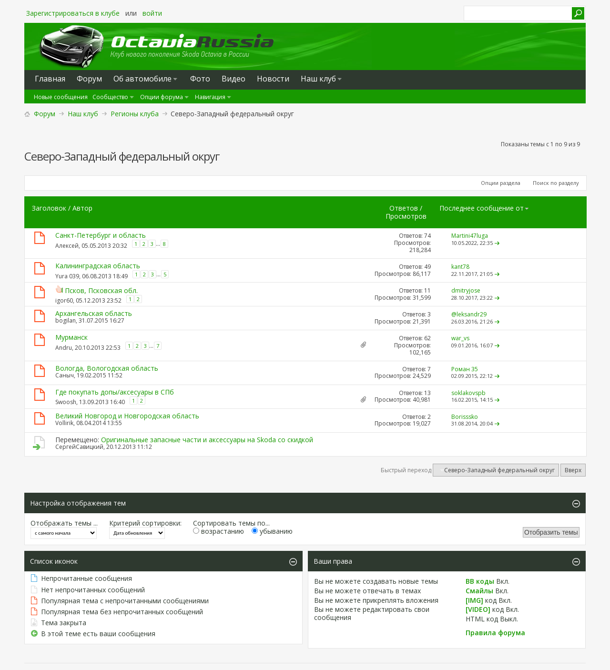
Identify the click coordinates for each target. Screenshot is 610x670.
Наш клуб (318, 78)
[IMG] (474, 600)
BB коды (480, 581)
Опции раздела (500, 182)
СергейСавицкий (79, 447)
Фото (200, 78)
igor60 (64, 300)
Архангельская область (93, 313)
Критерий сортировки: (145, 523)
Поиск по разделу (556, 182)
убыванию (272, 531)
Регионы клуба (135, 113)
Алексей (67, 246)
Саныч (64, 375)
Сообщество (110, 97)
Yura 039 (67, 276)
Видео (233, 78)
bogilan (65, 320)
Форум (44, 113)
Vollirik (64, 423)
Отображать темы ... (64, 523)
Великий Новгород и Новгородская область (127, 415)
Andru (63, 348)
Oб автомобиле (142, 78)
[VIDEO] (478, 609)
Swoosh (65, 402)
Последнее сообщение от (484, 208)
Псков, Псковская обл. (101, 290)
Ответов (403, 208)
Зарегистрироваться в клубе (73, 13)
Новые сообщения (61, 97)
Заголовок (49, 208)
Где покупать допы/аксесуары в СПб (114, 391)
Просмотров (406, 216)
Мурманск (71, 337)
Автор (82, 208)
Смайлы (479, 590)
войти (152, 13)
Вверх (573, 470)
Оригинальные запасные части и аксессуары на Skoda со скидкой (207, 439)
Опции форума (161, 97)
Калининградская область (97, 265)
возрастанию (218, 531)
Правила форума (495, 632)
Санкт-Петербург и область (100, 235)
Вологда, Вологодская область (106, 368)
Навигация (210, 97)
